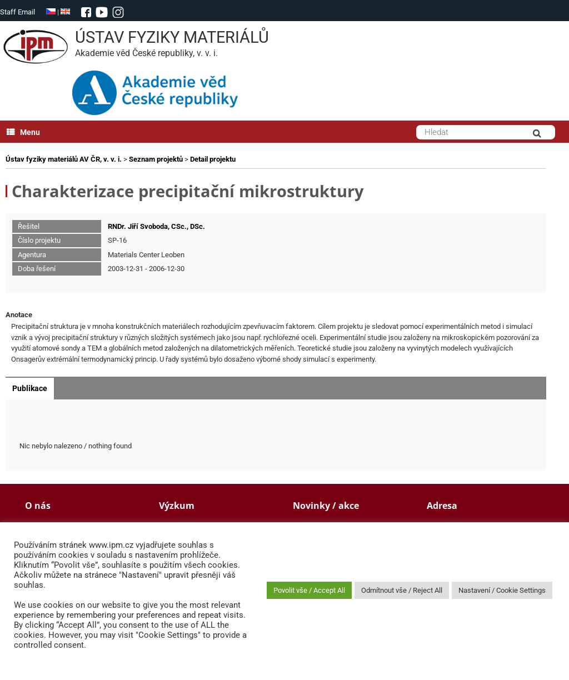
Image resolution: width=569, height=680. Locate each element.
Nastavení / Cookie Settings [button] (502, 590)
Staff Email (17, 12)
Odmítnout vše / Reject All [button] (401, 590)
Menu (23, 132)
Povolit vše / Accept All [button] (309, 590)
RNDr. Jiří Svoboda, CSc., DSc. (156, 226)
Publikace (29, 388)
